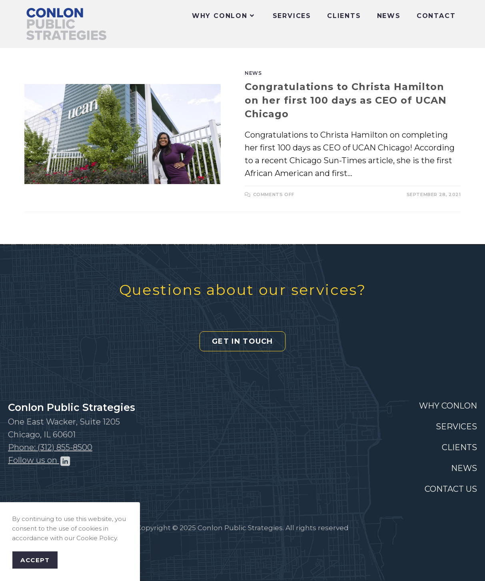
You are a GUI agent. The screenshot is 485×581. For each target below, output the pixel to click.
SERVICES (456, 426)
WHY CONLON (448, 406)
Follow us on (39, 460)
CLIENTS (459, 447)
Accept (35, 560)
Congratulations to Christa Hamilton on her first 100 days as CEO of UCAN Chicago (346, 100)
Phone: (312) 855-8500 (50, 447)
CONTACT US (451, 489)
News (253, 73)
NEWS (464, 468)
